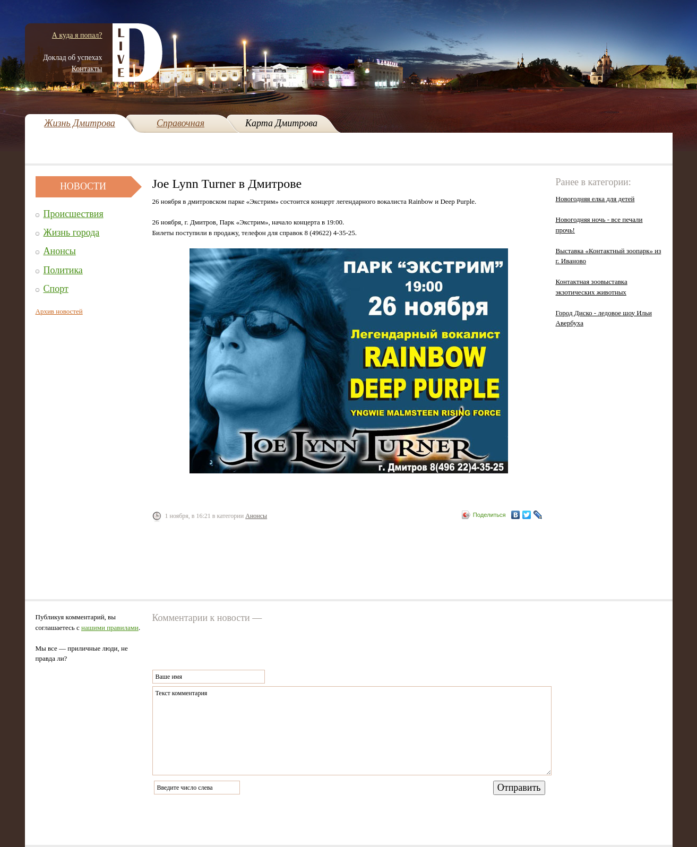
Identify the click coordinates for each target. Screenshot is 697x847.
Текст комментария (352, 730)
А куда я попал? (77, 35)
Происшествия (74, 214)
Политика (63, 270)
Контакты (87, 69)
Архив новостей (59, 311)
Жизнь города (72, 232)
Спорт (56, 288)
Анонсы (60, 251)
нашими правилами (110, 628)
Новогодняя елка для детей (595, 199)
